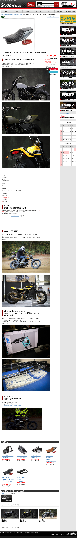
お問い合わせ (34, 532)
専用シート (20, 14)
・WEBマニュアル (64, 113)
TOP (2, 14)
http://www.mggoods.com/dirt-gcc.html (11, 405)
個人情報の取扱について (11, 532)
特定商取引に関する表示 (24, 532)
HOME (2, 532)
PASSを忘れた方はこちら (47, 6)
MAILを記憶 (39, 6)
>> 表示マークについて (53, 17)
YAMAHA (6, 14)
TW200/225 (13, 14)
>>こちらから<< (15, 216)
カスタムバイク (5, 493)
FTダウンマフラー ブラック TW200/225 (22, 479)
